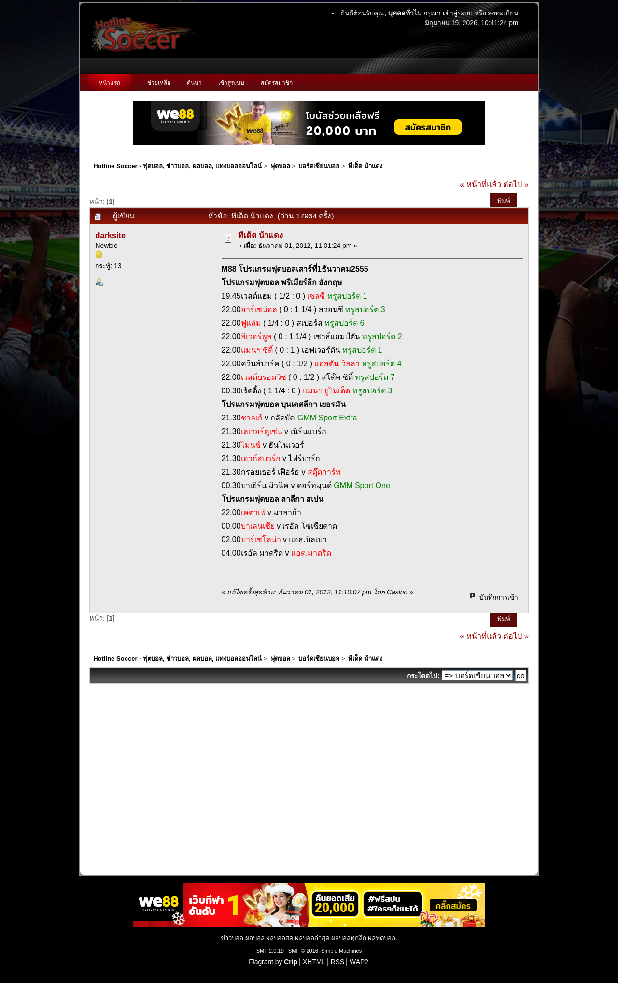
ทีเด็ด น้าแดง (260, 235)
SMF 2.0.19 (270, 951)
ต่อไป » (516, 184)
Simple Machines (341, 951)
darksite (110, 235)
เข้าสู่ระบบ (458, 13)
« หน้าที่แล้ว (480, 184)
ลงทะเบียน (503, 13)
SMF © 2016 (303, 951)
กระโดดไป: (423, 675)
